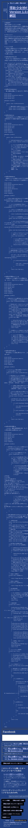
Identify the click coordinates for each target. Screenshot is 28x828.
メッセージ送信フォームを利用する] (13, 774)
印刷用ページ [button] (6, 817)
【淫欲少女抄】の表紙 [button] (18, 800)
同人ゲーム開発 (14, 3)
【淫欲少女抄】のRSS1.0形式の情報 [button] (12, 810)
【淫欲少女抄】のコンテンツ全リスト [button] (12, 763)
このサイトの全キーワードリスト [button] (11, 814)
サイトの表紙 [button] (6, 800)
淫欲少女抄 (23, 3)
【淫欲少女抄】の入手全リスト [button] (10, 807)
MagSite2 (12, 822)
